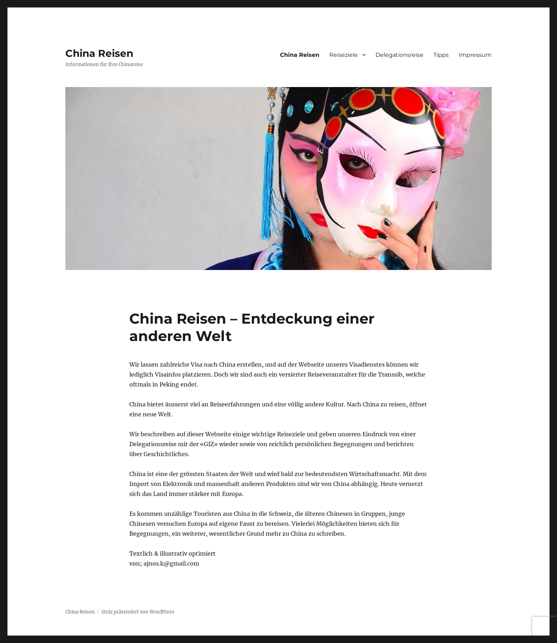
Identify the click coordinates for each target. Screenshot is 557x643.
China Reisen (99, 53)
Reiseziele (343, 55)
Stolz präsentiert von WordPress (137, 612)
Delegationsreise (399, 55)
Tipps (441, 55)
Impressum (475, 55)
